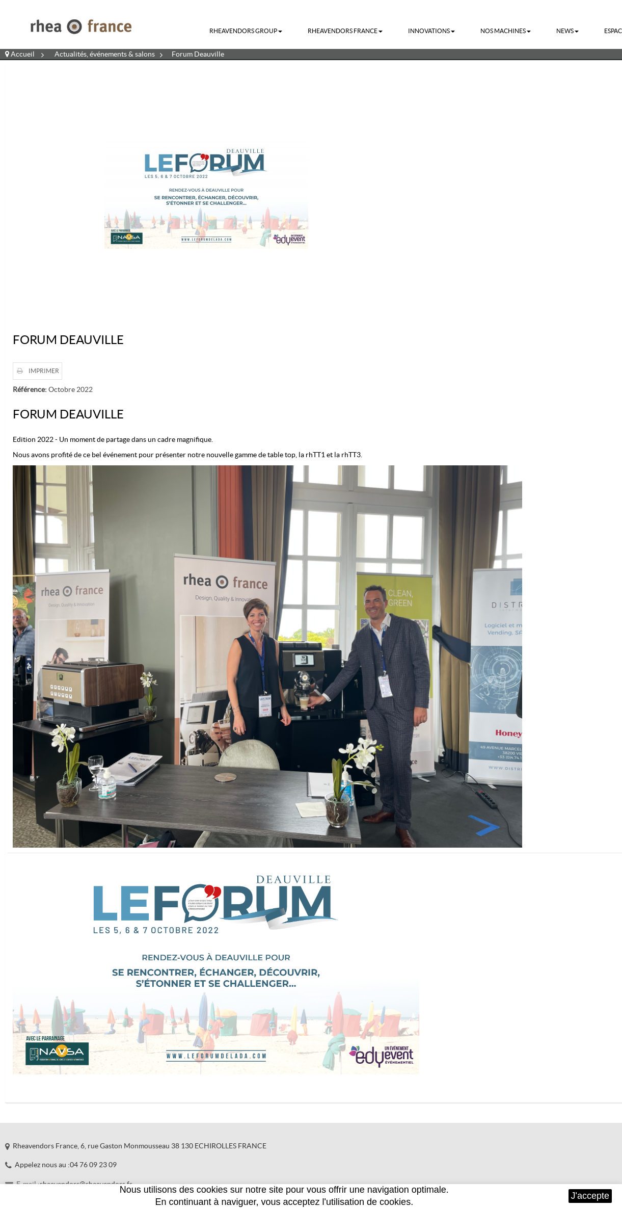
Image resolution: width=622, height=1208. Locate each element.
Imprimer (44, 370)
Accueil (20, 54)
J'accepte (590, 1196)
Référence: (30, 389)
